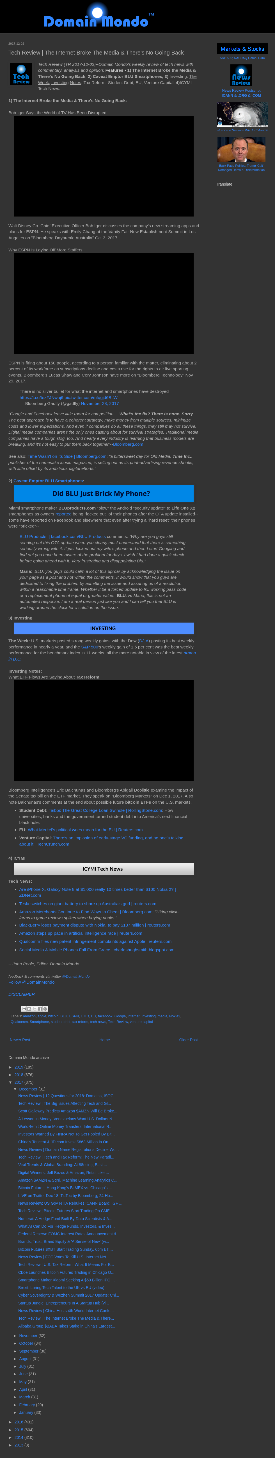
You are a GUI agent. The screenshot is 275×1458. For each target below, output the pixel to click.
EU (93, 1016)
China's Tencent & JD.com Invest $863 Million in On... (64, 1142)
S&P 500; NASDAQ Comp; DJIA (242, 58)
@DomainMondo (76, 976)
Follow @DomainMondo (31, 982)
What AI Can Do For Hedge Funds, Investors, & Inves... (66, 1226)
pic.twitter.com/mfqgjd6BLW (91, 397)
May (23, 1382)
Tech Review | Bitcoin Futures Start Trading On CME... (65, 1211)
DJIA (143, 640)
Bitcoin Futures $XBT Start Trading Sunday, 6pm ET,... (65, 1249)
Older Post (188, 1040)
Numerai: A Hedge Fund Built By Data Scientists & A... (65, 1218)
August (25, 1358)
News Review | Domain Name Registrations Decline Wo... (68, 1149)
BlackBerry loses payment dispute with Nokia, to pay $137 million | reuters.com (94, 925)
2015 (19, 1430)
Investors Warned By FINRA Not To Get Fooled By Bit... (66, 1134)
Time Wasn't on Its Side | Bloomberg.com (66, 456)
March (25, 1397)
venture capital (141, 1022)
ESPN (74, 1016)
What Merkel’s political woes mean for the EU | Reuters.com (85, 829)
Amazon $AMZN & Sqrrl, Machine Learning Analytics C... (67, 1180)
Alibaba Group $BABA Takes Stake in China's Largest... (66, 1326)
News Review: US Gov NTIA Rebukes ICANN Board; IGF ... (70, 1203)
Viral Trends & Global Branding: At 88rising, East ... (62, 1164)
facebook (105, 1016)
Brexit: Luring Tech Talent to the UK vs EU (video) (61, 1287)
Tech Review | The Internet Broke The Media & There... (66, 1318)
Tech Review (118, 1022)
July (23, 1366)
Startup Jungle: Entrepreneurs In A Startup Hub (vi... (63, 1303)
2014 (19, 1437)
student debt (60, 1022)
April (23, 1389)
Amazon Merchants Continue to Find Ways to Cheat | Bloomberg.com (86, 911)
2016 (19, 1422)
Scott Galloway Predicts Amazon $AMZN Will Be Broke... (67, 1111)
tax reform (80, 1022)
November (28, 1335)
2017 (19, 1082)
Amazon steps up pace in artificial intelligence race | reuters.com (81, 933)
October (26, 1343)
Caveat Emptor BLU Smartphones (48, 480)
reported (64, 513)
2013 (19, 1445)
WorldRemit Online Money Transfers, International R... (65, 1126)
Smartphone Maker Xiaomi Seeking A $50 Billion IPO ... (66, 1280)
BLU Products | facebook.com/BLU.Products (63, 536)
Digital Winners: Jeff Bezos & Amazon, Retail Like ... (63, 1172)
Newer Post (20, 1040)
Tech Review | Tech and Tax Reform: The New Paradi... (66, 1157)
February (27, 1405)
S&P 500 (89, 647)
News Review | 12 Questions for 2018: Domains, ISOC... (67, 1096)
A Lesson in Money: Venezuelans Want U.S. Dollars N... (67, 1119)
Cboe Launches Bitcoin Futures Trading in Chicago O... (66, 1272)
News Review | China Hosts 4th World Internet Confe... (66, 1310)
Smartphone (39, 1022)
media (162, 1016)
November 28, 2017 (100, 403)
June (24, 1374)
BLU (63, 1016)
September (29, 1351)
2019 (19, 1067)
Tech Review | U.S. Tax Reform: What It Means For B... (66, 1264)
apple (42, 1016)
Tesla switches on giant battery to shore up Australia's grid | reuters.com (88, 903)
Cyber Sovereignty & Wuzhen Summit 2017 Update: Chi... (68, 1295)
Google (120, 1016)
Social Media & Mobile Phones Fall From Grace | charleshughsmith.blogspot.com (97, 949)
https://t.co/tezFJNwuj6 (41, 397)
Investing (148, 1016)
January (26, 1412)
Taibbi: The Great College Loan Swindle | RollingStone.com (105, 810)
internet (133, 1016)
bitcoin (53, 1016)
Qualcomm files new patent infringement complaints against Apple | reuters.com (95, 941)
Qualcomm (19, 1022)
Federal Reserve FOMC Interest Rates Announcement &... (69, 1234)
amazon (29, 1016)
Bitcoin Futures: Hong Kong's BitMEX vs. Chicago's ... (65, 1188)
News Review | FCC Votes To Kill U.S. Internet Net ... (64, 1257)
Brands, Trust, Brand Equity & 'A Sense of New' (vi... (63, 1241)
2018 (19, 1074)
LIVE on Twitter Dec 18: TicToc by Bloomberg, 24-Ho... (65, 1195)
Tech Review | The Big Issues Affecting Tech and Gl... (64, 1103)
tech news (98, 1022)
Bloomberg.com (128, 444)
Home (104, 1040)
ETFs (85, 1016)
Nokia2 (174, 1016)
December (28, 1089)
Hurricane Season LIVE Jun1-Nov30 (242, 130)
